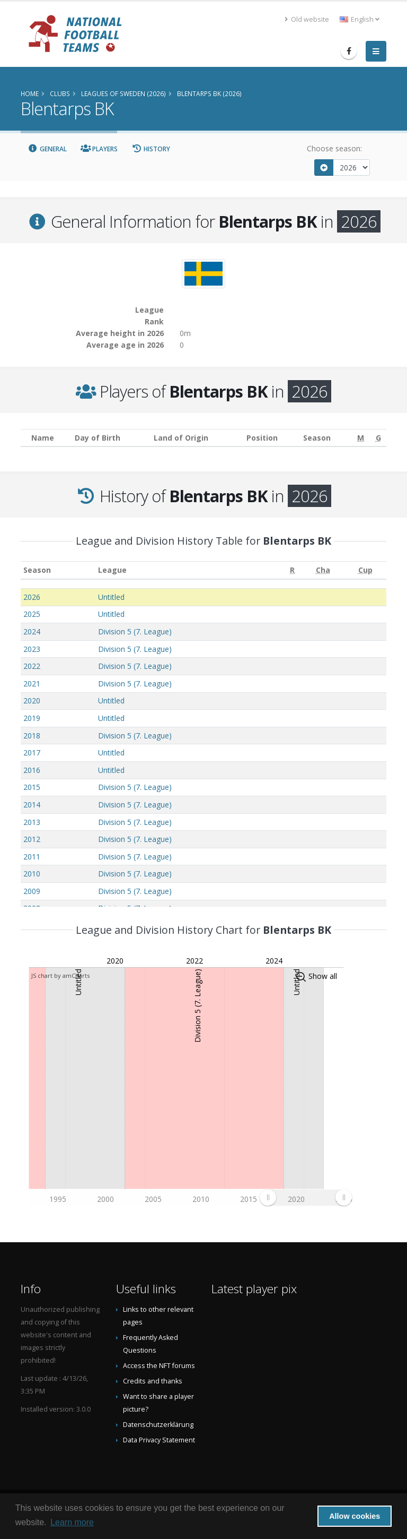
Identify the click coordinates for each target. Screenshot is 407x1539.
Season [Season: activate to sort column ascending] (37, 570)
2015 (31, 787)
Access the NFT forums (159, 1365)
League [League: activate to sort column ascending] (112, 570)
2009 (31, 891)
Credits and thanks (152, 1381)
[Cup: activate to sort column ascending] (365, 570)
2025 (31, 614)
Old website (307, 19)
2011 (31, 857)
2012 (31, 839)
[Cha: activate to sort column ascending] (323, 570)
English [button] (359, 19)
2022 (31, 666)
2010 (31, 874)
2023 (31, 649)
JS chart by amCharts (60, 975)
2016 (31, 770)
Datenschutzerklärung (158, 1424)
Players (99, 148)
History (150, 148)
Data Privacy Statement (159, 1440)
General (47, 148)
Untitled (111, 597)
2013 (31, 822)
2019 (31, 718)
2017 (31, 752)
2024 (31, 631)
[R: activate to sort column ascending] (292, 570)
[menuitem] (305, 1197)
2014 (31, 804)
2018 (31, 735)
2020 (31, 700)
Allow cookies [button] (354, 1516)
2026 (31, 597)
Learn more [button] (72, 1522)
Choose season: (334, 148)
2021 (31, 683)
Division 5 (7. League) (135, 631)
